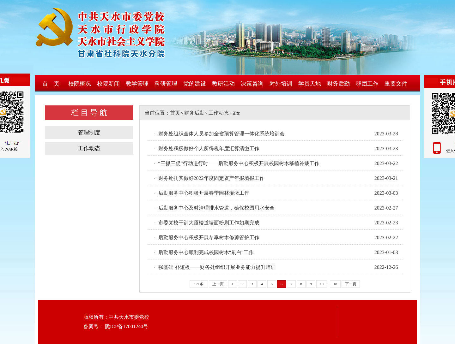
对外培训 (281, 83)
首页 (175, 113)
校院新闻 (108, 83)
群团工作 (367, 83)
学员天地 (309, 83)
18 (335, 284)
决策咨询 (252, 83)
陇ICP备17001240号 (126, 326)
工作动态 (89, 148)
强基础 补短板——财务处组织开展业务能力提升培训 (217, 267)
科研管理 (166, 83)
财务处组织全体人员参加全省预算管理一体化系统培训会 (221, 133)
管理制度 (89, 132)
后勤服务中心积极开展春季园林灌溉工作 (203, 193)
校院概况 (79, 83)
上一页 (218, 284)
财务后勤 (338, 83)
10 (322, 284)
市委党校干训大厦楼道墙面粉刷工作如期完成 (208, 222)
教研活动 (223, 83)
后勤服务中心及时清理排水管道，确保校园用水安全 (216, 208)
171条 (198, 284)
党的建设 (194, 83)
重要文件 (396, 83)
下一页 (350, 284)
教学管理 (137, 83)
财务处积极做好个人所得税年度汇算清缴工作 (208, 148)
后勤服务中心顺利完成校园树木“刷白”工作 (206, 252)
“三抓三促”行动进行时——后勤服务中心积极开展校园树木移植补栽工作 (238, 163)
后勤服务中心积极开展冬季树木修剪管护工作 (208, 237)
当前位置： (155, 113)
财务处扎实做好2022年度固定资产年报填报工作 (211, 178)
